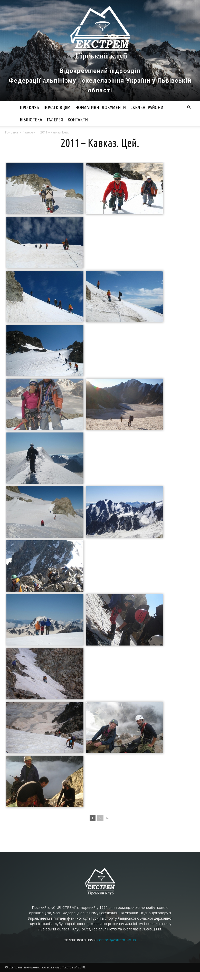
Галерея (55, 119)
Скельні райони (146, 107)
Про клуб (29, 107)
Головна (11, 132)
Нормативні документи (100, 107)
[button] (189, 107)
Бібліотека (31, 119)
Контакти (78, 119)
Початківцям (57, 107)
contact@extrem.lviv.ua (116, 939)
